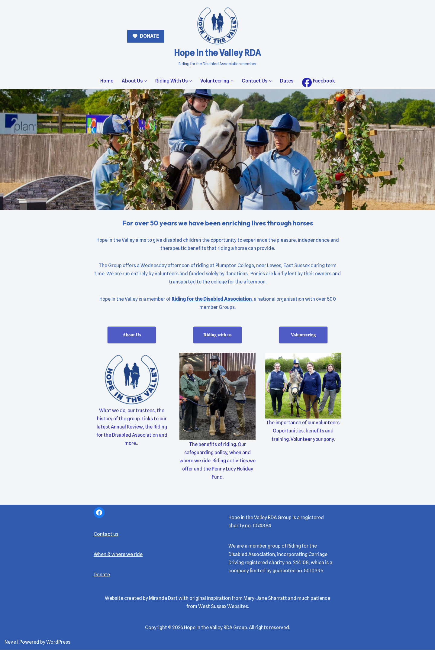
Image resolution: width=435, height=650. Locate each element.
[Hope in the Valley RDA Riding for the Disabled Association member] (217, 36)
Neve (10, 642)
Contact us (106, 534)
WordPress (58, 642)
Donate (102, 575)
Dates (287, 81)
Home (106, 81)
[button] (145, 81)
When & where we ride (118, 555)
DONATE (149, 36)
